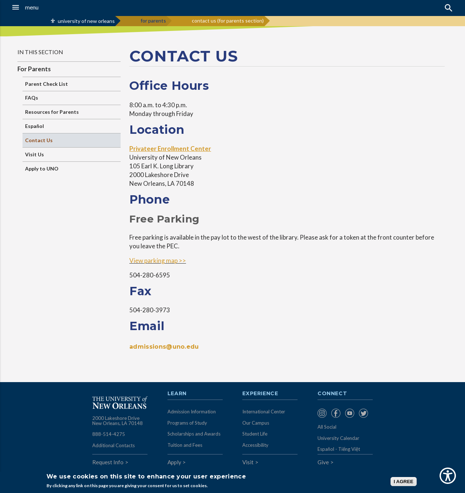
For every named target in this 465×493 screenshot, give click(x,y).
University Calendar (338, 438)
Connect (332, 394)
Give (323, 462)
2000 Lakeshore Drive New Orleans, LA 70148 (117, 420)
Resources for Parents (52, 112)
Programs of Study (187, 423)
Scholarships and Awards (194, 434)
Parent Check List (46, 84)
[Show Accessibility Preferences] (448, 476)
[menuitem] (323, 413)
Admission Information (191, 411)
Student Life (254, 434)
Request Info (108, 462)
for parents (153, 20)
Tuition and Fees (184, 445)
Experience (260, 394)
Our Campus (255, 423)
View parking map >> (157, 260)
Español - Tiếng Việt (339, 449)
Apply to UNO (41, 168)
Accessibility (255, 445)
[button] (44, 7)
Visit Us (34, 154)
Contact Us (39, 140)
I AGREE (403, 481)
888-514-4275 (108, 434)
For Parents (34, 69)
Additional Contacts (113, 445)
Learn (177, 394)
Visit (248, 462)
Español (34, 126)
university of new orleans (86, 21)
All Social (327, 427)
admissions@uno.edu (164, 346)
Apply (174, 462)
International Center (263, 411)
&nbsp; (372, 128)
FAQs (31, 98)
